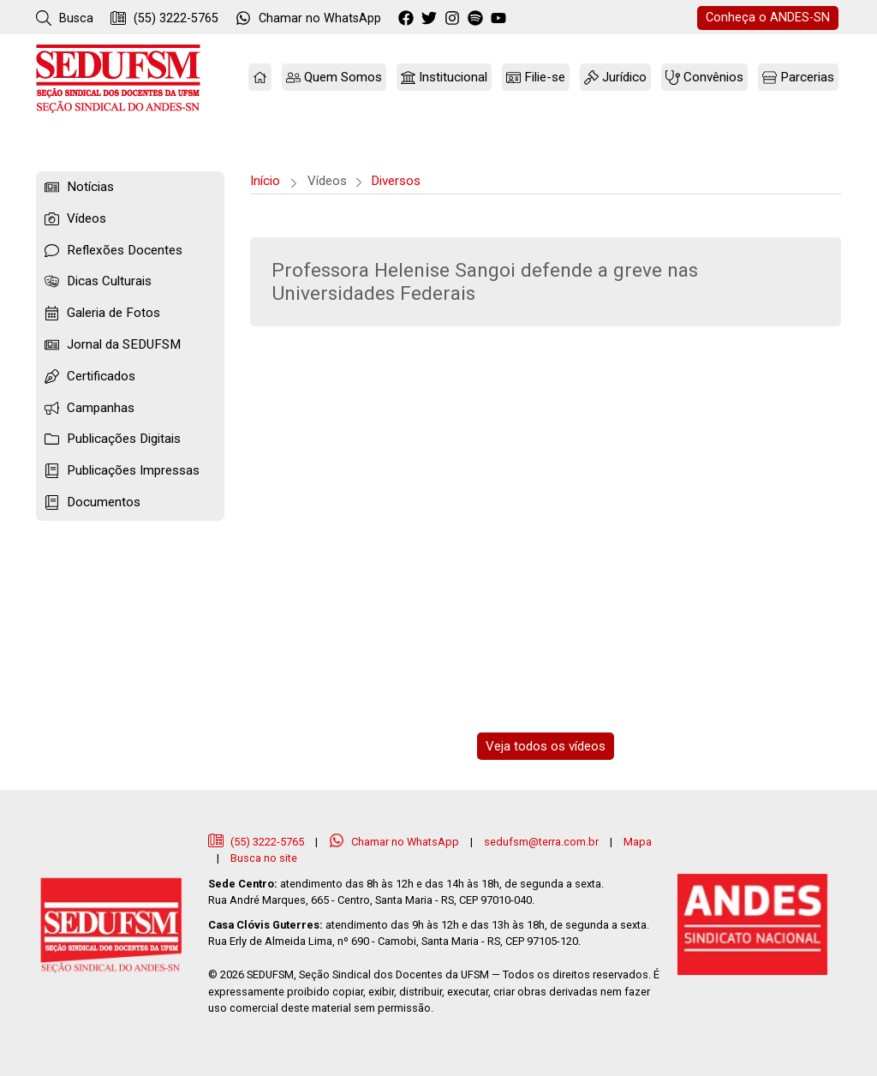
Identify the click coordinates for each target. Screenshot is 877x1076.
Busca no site (263, 858)
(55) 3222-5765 (164, 18)
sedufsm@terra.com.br (541, 841)
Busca (64, 18)
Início (265, 180)
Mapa (637, 841)
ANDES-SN (768, 17)
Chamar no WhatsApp (395, 841)
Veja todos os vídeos (546, 746)
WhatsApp (308, 18)
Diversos (396, 180)
